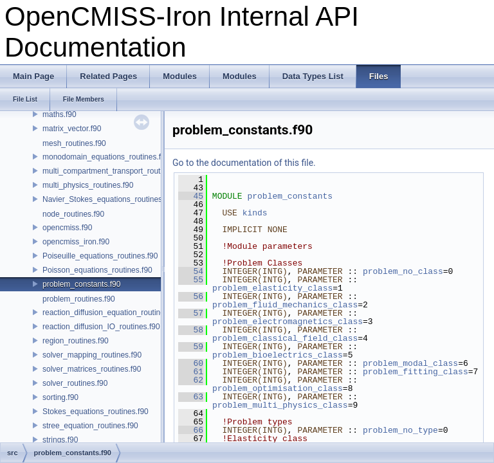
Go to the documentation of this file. (244, 163)
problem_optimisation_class (277, 388)
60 (190, 363)
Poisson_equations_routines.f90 (97, 270)
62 (190, 380)
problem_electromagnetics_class (287, 321)
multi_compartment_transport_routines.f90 (114, 171)
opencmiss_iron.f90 (75, 241)
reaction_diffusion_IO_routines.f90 (101, 326)
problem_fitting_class (415, 371)
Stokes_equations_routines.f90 (95, 411)
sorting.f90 (60, 397)
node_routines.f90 (73, 214)
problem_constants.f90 (81, 284)
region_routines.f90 (75, 340)
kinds (255, 213)
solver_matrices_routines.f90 (91, 369)
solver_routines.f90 (74, 383)
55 (190, 280)
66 (190, 430)
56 (190, 296)
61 (190, 371)
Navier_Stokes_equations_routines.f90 (108, 199)
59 (190, 346)
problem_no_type (400, 430)
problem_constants (290, 196)
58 (190, 330)
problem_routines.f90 (78, 299)
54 (190, 271)
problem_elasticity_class (272, 288)
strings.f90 (60, 439)
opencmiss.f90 (67, 227)
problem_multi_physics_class (280, 405)
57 (190, 313)
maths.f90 (59, 114)
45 (190, 196)
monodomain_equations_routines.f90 (105, 156)
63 (190, 397)
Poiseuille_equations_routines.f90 (100, 255)
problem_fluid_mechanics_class (285, 305)
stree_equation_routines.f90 (90, 425)
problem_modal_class (410, 363)
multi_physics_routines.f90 (87, 185)
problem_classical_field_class (285, 338)
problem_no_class (403, 271)
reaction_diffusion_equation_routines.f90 (111, 312)
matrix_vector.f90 (71, 128)
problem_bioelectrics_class (277, 355)
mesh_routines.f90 (74, 143)
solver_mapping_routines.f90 (92, 354)
